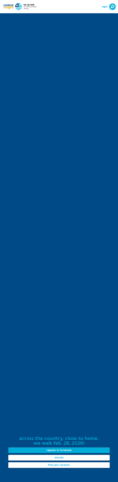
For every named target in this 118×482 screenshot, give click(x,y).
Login (105, 7)
